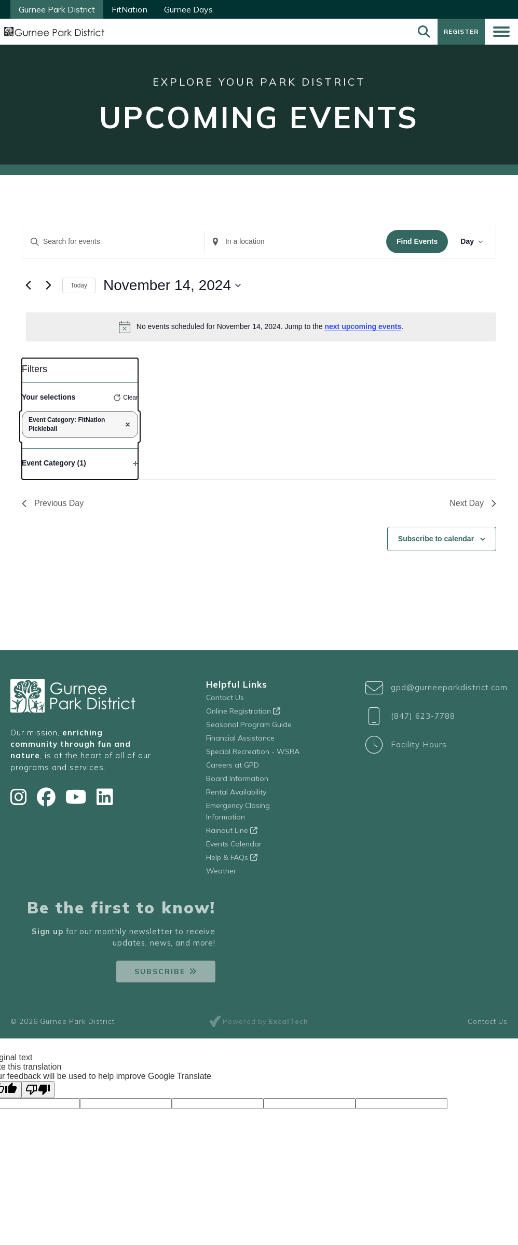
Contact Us (225, 701)
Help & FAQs (231, 861)
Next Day (472, 507)
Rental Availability (236, 795)
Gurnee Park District (57, 9)
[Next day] (48, 289)
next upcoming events (362, 330)
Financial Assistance (240, 741)
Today (79, 289)
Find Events (417, 245)
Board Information (237, 782)
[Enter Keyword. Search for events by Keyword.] (113, 245)
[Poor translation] (37, 1093)
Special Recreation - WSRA (252, 755)
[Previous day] (28, 289)
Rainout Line (231, 834)
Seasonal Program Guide (249, 728)
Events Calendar (234, 847)
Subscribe (159, 975)
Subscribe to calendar (436, 543)
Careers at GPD (232, 768)
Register (459, 33)
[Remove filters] (128, 429)
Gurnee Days (188, 9)
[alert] (261, 330)
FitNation (129, 9)
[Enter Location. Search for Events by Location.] (295, 245)
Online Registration (243, 714)
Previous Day (53, 507)
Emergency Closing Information (238, 814)
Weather (221, 874)
